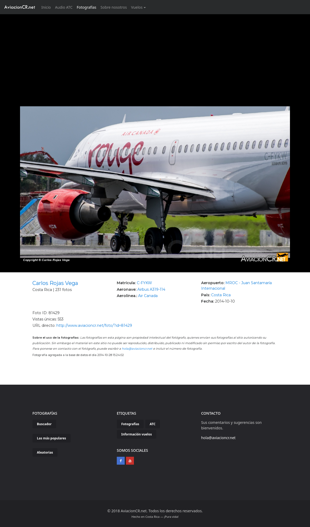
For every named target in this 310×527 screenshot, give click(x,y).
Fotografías (86, 7)
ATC (153, 424)
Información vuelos (136, 434)
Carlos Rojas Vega (55, 283)
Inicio (47, 7)
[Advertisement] (155, 54)
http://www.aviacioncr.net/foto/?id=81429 (94, 325)
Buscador (44, 424)
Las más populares (51, 438)
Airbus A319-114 (151, 289)
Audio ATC (63, 7)
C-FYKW (144, 282)
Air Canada (148, 295)
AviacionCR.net (19, 7)
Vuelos (137, 7)
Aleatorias (45, 452)
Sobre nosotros (113, 7)
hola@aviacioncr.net (137, 348)
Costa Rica (221, 295)
